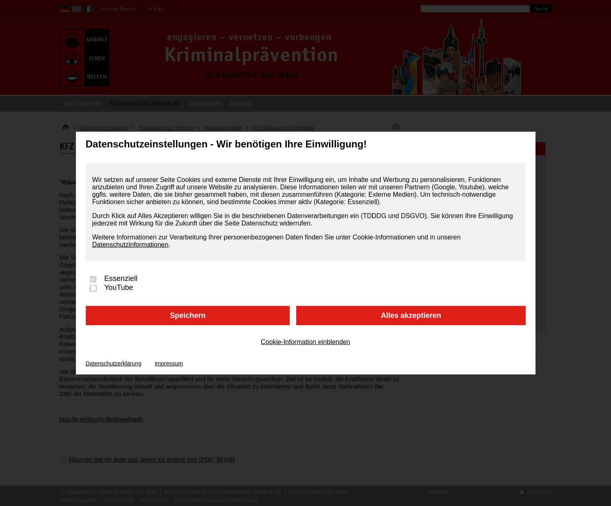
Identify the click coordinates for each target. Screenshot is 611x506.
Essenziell (120, 279)
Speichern (188, 315)
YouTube (118, 288)
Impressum (169, 363)
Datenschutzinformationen (130, 244)
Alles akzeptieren (411, 315)
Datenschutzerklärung (114, 363)
